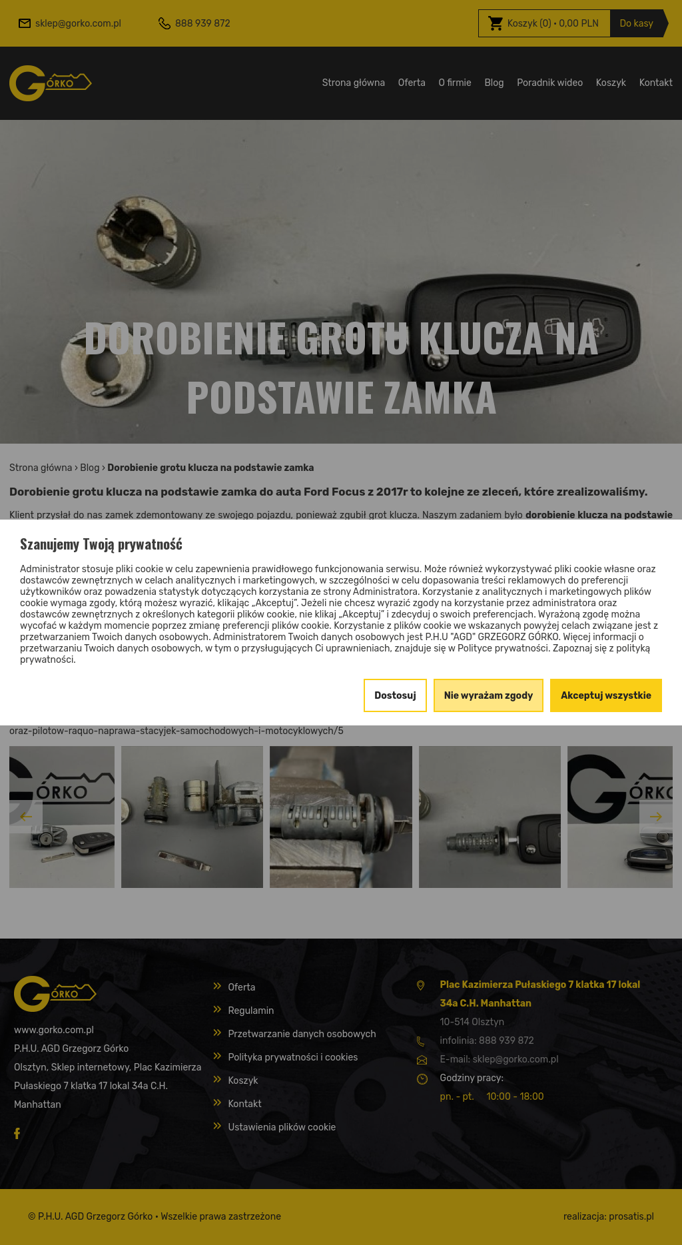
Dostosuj (395, 695)
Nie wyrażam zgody (488, 695)
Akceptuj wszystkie (606, 695)
